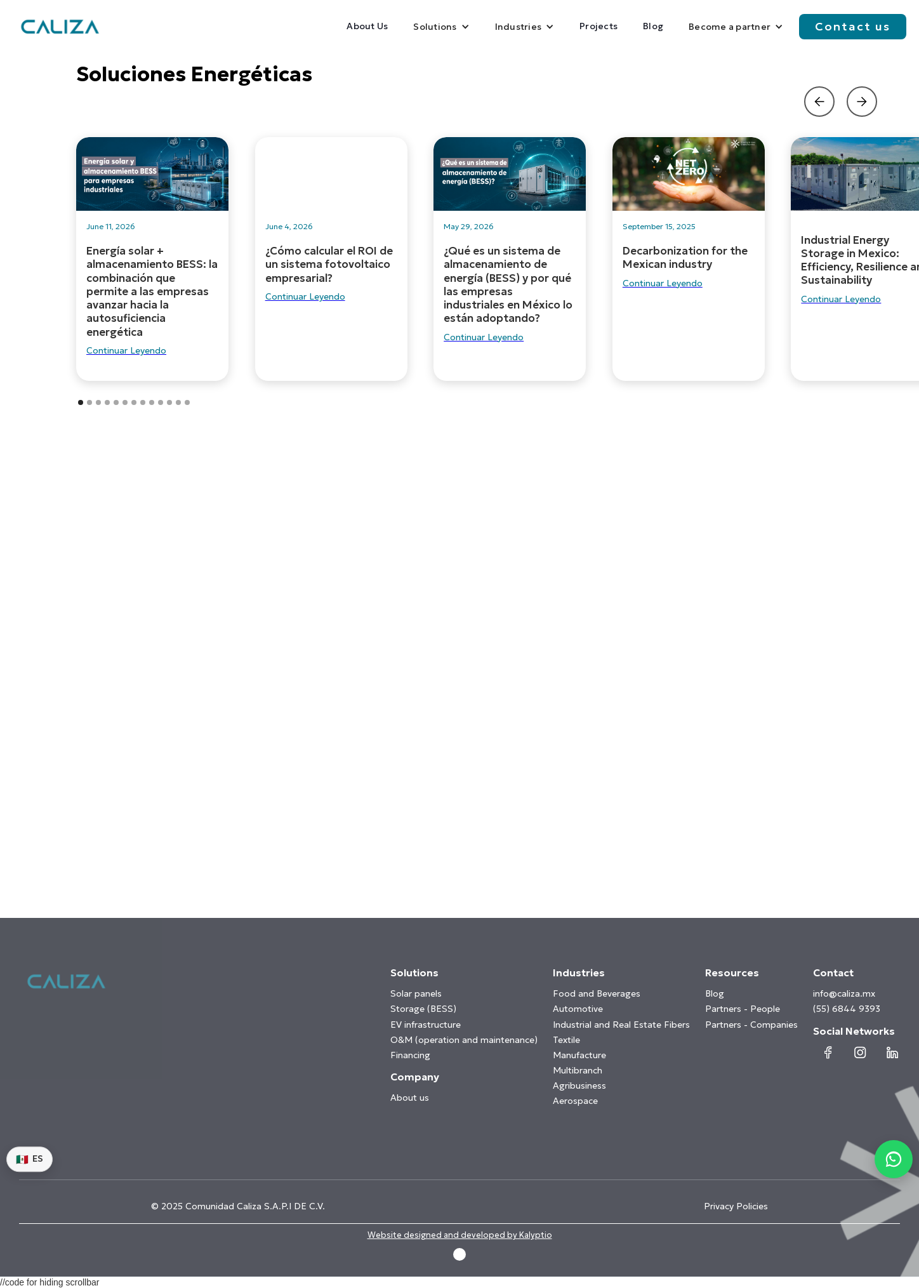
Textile (566, 1040)
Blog (653, 26)
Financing (410, 1055)
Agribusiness (579, 1085)
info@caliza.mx (844, 993)
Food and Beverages (596, 993)
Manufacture (579, 1055)
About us (409, 1097)
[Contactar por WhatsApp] (894, 1159)
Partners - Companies (751, 1024)
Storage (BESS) (423, 1008)
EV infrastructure (425, 1024)
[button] (441, 27)
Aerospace (575, 1100)
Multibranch (577, 1070)
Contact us (852, 26)
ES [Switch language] (29, 1159)
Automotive (578, 1008)
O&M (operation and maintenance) (464, 1040)
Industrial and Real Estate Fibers (621, 1024)
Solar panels (416, 993)
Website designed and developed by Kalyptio (459, 1235)
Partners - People (742, 1008)
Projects (598, 26)
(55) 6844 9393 (846, 1008)
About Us (367, 26)
